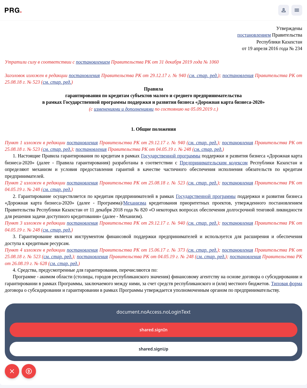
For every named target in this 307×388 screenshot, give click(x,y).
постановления (84, 75)
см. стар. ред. (203, 75)
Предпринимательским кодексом (214, 162)
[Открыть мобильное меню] (296, 10)
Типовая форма (286, 283)
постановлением (254, 34)
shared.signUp (153, 349)
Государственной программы (170, 155)
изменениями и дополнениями (124, 109)
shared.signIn (153, 330)
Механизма (134, 202)
